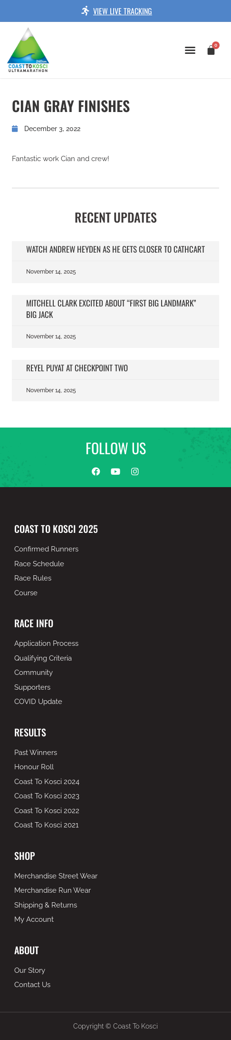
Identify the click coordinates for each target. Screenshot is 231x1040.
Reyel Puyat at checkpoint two (77, 368)
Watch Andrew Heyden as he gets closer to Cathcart (115, 249)
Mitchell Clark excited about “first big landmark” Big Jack (111, 308)
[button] (190, 50)
